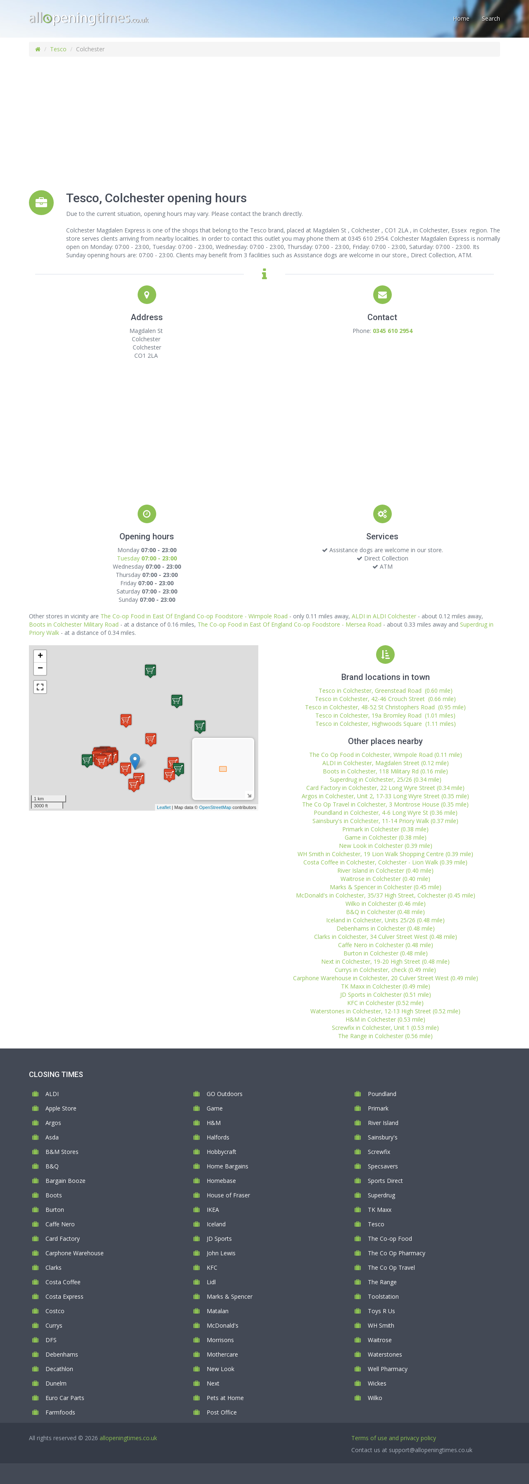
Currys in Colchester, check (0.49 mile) (385, 970)
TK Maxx (379, 1210)
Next (213, 1383)
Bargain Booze (65, 1181)
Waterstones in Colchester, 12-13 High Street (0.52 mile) (385, 1011)
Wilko (375, 1398)
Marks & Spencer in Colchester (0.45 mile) (385, 887)
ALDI (52, 1094)
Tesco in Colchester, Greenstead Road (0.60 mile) (386, 690)
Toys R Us (381, 1311)
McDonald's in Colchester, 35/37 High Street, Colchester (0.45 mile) (385, 895)
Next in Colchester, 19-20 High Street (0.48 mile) (385, 961)
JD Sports (219, 1238)
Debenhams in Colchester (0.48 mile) (385, 928)
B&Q (52, 1166)
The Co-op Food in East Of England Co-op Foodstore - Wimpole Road (194, 616)
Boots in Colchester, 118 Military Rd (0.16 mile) (385, 771)
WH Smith (381, 1325)
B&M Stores (62, 1152)
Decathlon (59, 1369)
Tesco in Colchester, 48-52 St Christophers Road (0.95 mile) (385, 707)
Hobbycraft (221, 1152)
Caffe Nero (60, 1224)
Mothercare (222, 1354)
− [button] (40, 669)
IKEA (213, 1210)
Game (215, 1108)
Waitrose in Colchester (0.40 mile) (385, 879)
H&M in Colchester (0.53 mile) (385, 1019)
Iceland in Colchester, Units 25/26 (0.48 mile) (385, 920)
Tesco (58, 49)
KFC (212, 1267)
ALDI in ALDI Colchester (384, 616)
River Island (383, 1123)
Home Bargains (227, 1166)
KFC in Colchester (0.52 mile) (385, 1003)
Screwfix (379, 1152)
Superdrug (381, 1195)
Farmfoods (60, 1412)
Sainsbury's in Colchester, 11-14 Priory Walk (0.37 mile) (385, 821)
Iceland (216, 1224)
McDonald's (222, 1325)
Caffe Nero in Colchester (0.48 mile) (385, 945)
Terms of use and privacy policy (393, 1438)
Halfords (218, 1137)
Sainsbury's (383, 1137)
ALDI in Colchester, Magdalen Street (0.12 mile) (385, 763)
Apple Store (60, 1108)
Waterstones (385, 1354)
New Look (220, 1369)
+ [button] (40, 656)
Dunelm (56, 1383)
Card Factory (62, 1238)
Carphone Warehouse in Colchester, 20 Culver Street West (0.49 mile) (385, 978)
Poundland (382, 1094)
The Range (382, 1282)
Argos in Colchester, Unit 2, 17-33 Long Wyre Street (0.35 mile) (385, 796)
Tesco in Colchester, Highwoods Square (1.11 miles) (385, 724)
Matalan (218, 1311)
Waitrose (380, 1340)
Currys (53, 1325)
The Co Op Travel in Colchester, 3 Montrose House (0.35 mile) (385, 804)
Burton (54, 1210)
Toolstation (383, 1296)
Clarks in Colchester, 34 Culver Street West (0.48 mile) (385, 937)
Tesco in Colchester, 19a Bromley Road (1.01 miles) (385, 715)
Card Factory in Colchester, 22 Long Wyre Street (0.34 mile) (385, 788)
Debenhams (61, 1354)
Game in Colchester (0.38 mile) (386, 837)
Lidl (211, 1282)
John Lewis (221, 1253)
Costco (54, 1311)
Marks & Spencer (230, 1296)
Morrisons (220, 1340)
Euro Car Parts (64, 1398)
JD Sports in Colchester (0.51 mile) (385, 994)
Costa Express (64, 1296)
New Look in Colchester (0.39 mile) (385, 846)
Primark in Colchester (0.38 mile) (385, 829)
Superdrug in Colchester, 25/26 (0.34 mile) (385, 779)
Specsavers (383, 1166)
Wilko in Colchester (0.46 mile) (386, 903)
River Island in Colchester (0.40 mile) (385, 870)
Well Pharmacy (387, 1369)
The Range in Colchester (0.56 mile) (385, 1036)
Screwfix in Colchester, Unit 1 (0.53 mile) (385, 1028)
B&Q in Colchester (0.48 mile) (385, 912)
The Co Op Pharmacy (396, 1253)
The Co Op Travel (391, 1267)
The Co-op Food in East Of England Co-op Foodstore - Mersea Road (289, 624)
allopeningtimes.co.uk (128, 1438)
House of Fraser (228, 1195)
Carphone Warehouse (74, 1253)
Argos (53, 1123)
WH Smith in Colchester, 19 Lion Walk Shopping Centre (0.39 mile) (385, 854)
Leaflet (164, 807)
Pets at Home (225, 1398)
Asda (52, 1137)
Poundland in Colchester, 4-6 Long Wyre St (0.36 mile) (386, 812)
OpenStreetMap (215, 807)
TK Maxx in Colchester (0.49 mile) (385, 986)
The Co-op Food (390, 1238)
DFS (51, 1340)
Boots (53, 1195)
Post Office (222, 1412)
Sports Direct (385, 1181)
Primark (378, 1108)
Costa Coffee (63, 1282)
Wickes (377, 1383)
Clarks (53, 1267)
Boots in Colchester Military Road (74, 624)
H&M (214, 1123)
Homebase (221, 1181)
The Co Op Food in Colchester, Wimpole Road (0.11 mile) (385, 755)
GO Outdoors (225, 1094)
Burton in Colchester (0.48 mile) (385, 953)
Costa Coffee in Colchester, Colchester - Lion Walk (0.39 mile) (385, 862)
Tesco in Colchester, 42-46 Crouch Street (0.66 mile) (385, 699)
